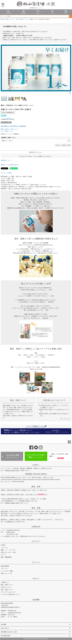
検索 (70, 16)
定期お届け (23, 12)
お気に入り (38, 12)
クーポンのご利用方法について (10, 594)
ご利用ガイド (10, 521)
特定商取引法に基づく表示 (9, 632)
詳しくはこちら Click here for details (12, 481)
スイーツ (3, 555)
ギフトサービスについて (8, 592)
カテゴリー (36, 541)
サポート (36, 579)
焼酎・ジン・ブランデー (8, 550)
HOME (2, 19)
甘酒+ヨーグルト (23, 19)
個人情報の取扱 (5, 635)
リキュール (4, 547)
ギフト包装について (7, 131)
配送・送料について (7, 585)
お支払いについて (6, 587)
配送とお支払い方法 (12, 470)
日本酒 (3, 545)
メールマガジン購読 (7, 571)
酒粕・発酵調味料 (6, 557)
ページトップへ (69, 442)
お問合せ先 (36, 527)
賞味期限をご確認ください (8, 137)
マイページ (52, 12)
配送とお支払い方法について (9, 129)
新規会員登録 (5, 566)
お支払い (36, 465)
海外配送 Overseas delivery (36, 474)
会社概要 (36, 600)
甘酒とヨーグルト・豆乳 (11, 19)
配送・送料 (36, 487)
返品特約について (6, 160)
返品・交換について (7, 589)
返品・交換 (36, 508)
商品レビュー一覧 (6, 573)
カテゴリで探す (8, 12)
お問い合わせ (5, 628)
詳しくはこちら (65, 418)
